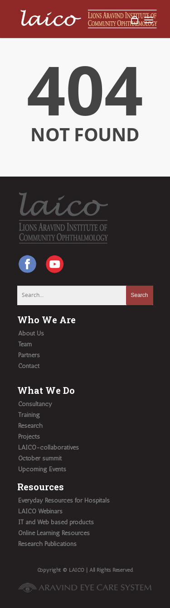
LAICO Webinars (40, 511)
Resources (40, 487)
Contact (28, 366)
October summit (40, 458)
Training (29, 415)
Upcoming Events (42, 469)
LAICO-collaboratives (48, 447)
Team (25, 344)
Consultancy (35, 404)
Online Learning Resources (54, 533)
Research (30, 426)
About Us (31, 333)
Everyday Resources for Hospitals (64, 500)
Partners (29, 355)
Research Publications (47, 544)
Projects (29, 436)
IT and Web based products (56, 522)
